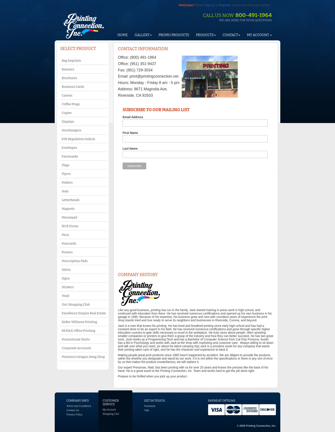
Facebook (149, 406)
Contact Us (72, 410)
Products (206, 35)
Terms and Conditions (78, 406)
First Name (130, 133)
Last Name (130, 148)
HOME (122, 35)
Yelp (146, 410)
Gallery (143, 35)
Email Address (133, 117)
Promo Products (174, 35)
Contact (231, 35)
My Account (109, 409)
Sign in (209, 5)
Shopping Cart (111, 413)
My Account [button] (259, 35)
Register (225, 5)
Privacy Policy (74, 414)
